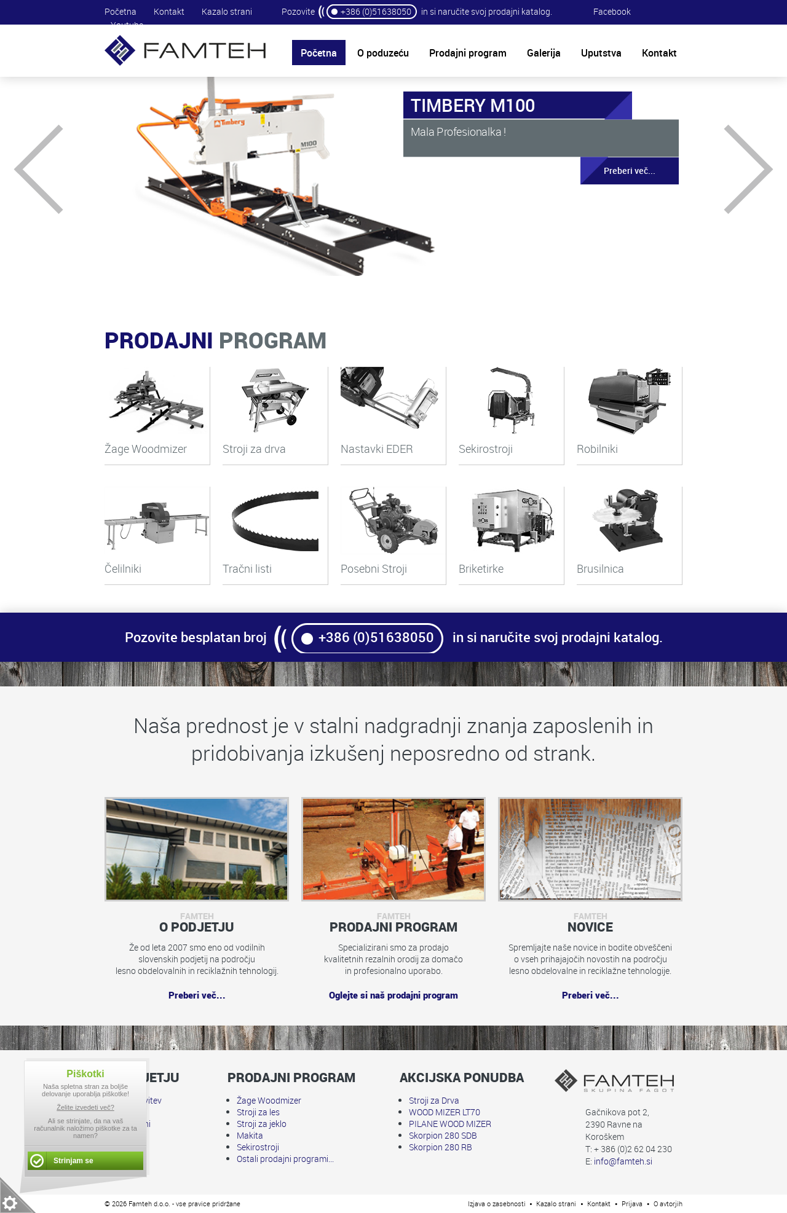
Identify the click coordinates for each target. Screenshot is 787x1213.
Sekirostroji (258, 1147)
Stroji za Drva (434, 1100)
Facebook (612, 11)
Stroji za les (258, 1112)
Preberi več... (617, 170)
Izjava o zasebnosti (497, 1203)
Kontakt (169, 11)
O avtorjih (668, 1203)
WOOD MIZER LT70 (444, 1112)
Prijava (632, 1203)
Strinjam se (73, 1160)
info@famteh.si (623, 1161)
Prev (59, 169)
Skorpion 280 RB (440, 1147)
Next (728, 169)
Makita (250, 1135)
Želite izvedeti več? (85, 1107)
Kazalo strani (227, 11)
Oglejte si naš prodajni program (393, 995)
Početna (120, 11)
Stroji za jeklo (262, 1123)
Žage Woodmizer (269, 1100)
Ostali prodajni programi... (285, 1158)
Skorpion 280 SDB (443, 1135)
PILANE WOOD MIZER (450, 1123)
